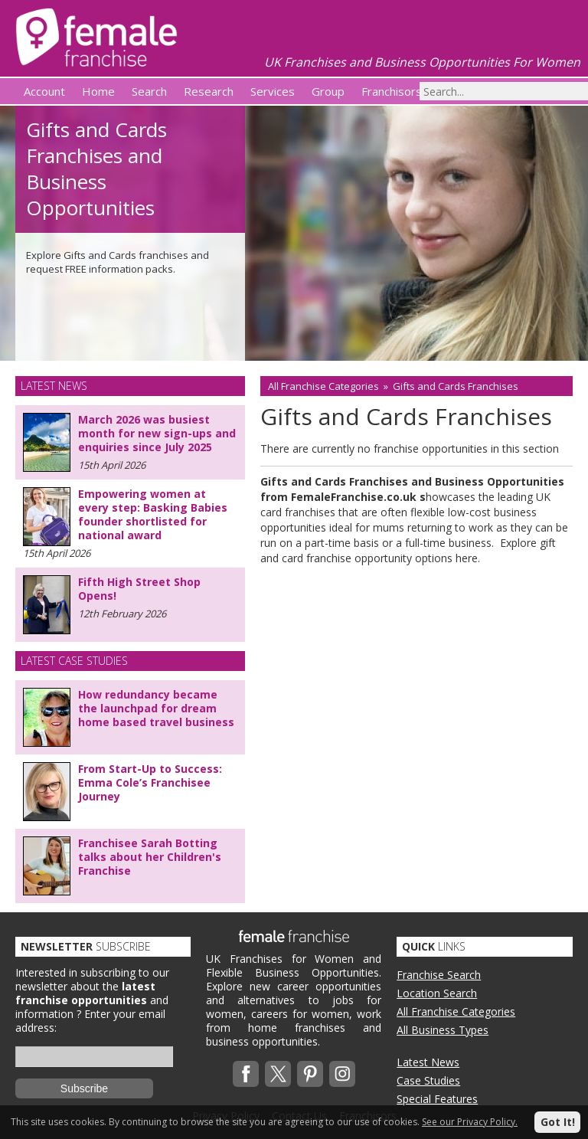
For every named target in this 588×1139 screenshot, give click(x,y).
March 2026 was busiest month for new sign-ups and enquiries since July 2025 (157, 433)
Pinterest (310, 1074)
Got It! (558, 1121)
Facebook (246, 1074)
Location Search (437, 993)
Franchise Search (439, 974)
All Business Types (442, 1030)
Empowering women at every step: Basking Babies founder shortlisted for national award (152, 514)
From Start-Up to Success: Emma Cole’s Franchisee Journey (150, 782)
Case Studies (428, 1080)
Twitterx (278, 1074)
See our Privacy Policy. (470, 1121)
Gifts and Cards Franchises (455, 386)
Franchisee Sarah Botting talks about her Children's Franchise (149, 857)
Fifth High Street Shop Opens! (139, 588)
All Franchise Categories (323, 386)
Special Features (437, 1099)
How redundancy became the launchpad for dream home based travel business (156, 708)
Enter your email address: (90, 1020)
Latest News (428, 1062)
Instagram (342, 1074)
